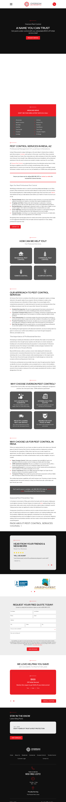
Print (38, 642)
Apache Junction (20, 76)
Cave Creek (39, 83)
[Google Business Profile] (14, 759)
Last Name (36, 565)
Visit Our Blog (16, 691)
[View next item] (51, 519)
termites (22, 108)
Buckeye (38, 78)
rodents (53, 146)
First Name (12, 565)
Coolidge (18, 88)
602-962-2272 (33, 728)
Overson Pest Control (17, 117)
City (11, 578)
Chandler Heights (40, 85)
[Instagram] (17, 759)
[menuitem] (12, 769)
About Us (17, 709)
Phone (11, 569)
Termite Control (52, 709)
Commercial (32, 709)
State (27, 578)
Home (11, 709)
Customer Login (22, 712)
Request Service (33, 38)
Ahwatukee (19, 74)
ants (41, 457)
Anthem (38, 74)
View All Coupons (48, 655)
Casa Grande (19, 83)
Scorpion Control (41, 709)
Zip (42, 578)
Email (35, 569)
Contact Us (45, 712)
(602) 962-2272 (35, 130)
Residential (24, 709)
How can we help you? (15, 587)
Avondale (18, 78)
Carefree (18, 81)
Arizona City (39, 76)
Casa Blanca (39, 81)
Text (28, 642)
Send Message (33, 603)
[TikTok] (21, 759)
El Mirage (38, 88)
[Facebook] (10, 759)
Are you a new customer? (15, 582)
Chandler (18, 85)
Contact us (15, 180)
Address (12, 574)
